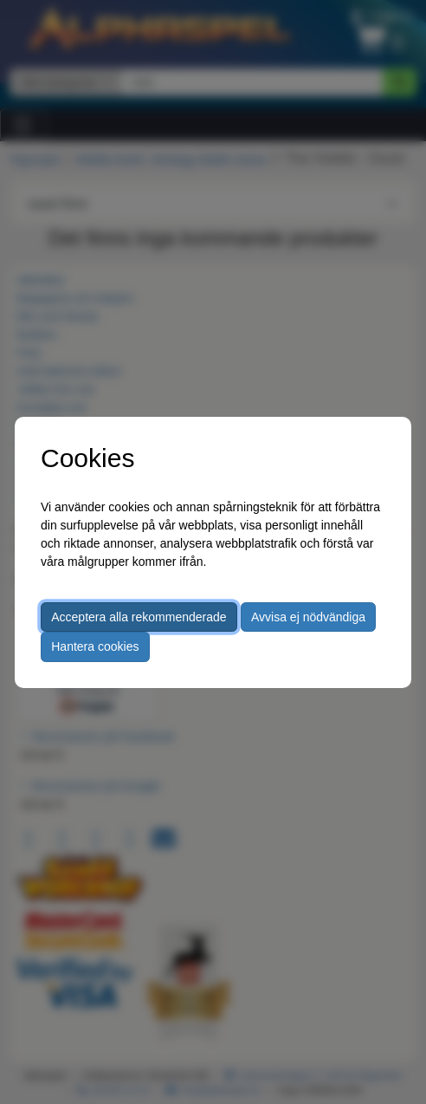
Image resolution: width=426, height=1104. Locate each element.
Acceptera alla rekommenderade (138, 617)
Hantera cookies (95, 646)
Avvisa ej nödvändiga (308, 617)
